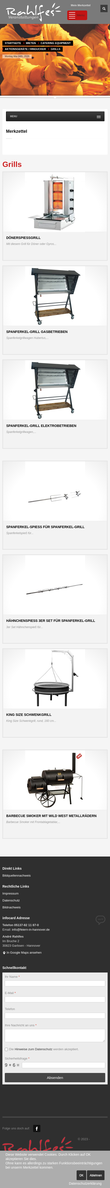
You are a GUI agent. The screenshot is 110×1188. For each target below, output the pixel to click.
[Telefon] (55, 1016)
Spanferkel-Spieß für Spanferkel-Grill (45, 527)
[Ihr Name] (55, 983)
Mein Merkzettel (81, 5)
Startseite (13, 43)
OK (81, 1175)
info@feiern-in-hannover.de (31, 929)
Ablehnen (96, 1175)
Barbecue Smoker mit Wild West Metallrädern (51, 816)
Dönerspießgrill (23, 238)
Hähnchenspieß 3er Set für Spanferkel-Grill (50, 621)
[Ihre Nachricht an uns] (55, 1035)
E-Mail (10, 993)
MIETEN (31, 43)
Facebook (36, 1128)
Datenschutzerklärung (85, 1183)
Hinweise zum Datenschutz (33, 1049)
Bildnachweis (11, 907)
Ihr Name (12, 976)
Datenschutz (11, 900)
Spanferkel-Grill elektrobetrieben (41, 426)
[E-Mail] (55, 999)
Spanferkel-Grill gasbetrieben (36, 332)
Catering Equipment (56, 43)
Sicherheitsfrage (17, 1058)
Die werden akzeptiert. (44, 1049)
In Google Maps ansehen (22, 952)
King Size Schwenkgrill (28, 715)
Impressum (10, 893)
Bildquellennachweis (16, 875)
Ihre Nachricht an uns (21, 1025)
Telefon (10, 1009)
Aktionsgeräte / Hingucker (25, 49)
